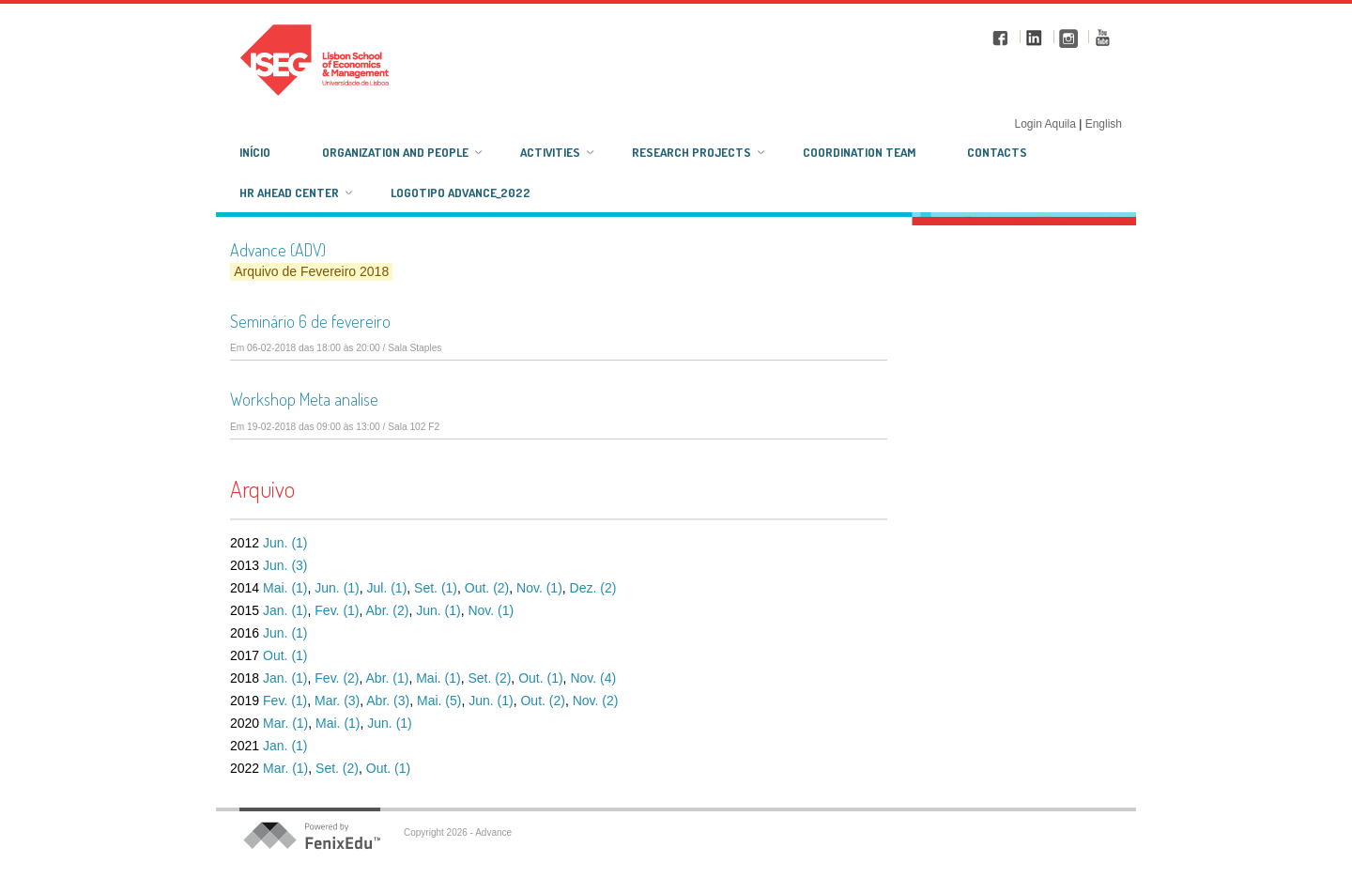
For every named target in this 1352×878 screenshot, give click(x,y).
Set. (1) (435, 587)
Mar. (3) (337, 700)
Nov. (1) (539, 587)
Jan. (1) (285, 610)
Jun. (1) (285, 542)
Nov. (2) (596, 700)
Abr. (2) (387, 610)
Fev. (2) (337, 677)
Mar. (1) (285, 723)
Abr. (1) (387, 677)
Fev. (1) (337, 610)
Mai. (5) (439, 700)
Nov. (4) (593, 677)
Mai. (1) (285, 587)
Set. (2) (489, 677)
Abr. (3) (387, 700)
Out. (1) (285, 655)
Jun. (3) (285, 565)
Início (254, 152)
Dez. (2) (593, 587)
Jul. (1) (387, 587)
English (1103, 124)
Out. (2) (487, 587)
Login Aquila (1046, 124)
